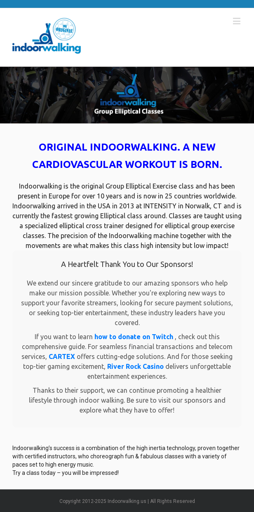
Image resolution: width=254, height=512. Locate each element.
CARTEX (63, 356)
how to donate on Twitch (134, 336)
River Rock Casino (136, 366)
